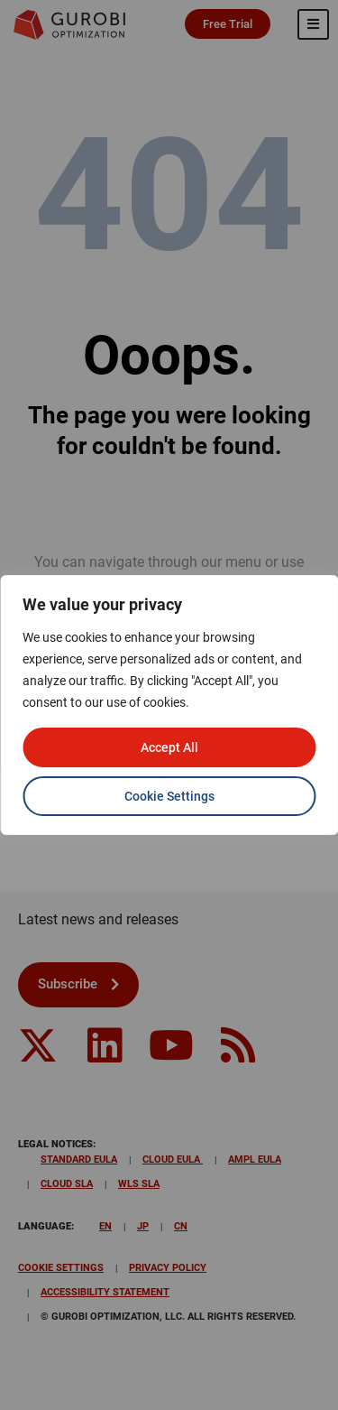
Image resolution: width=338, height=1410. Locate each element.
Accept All (169, 747)
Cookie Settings (169, 796)
